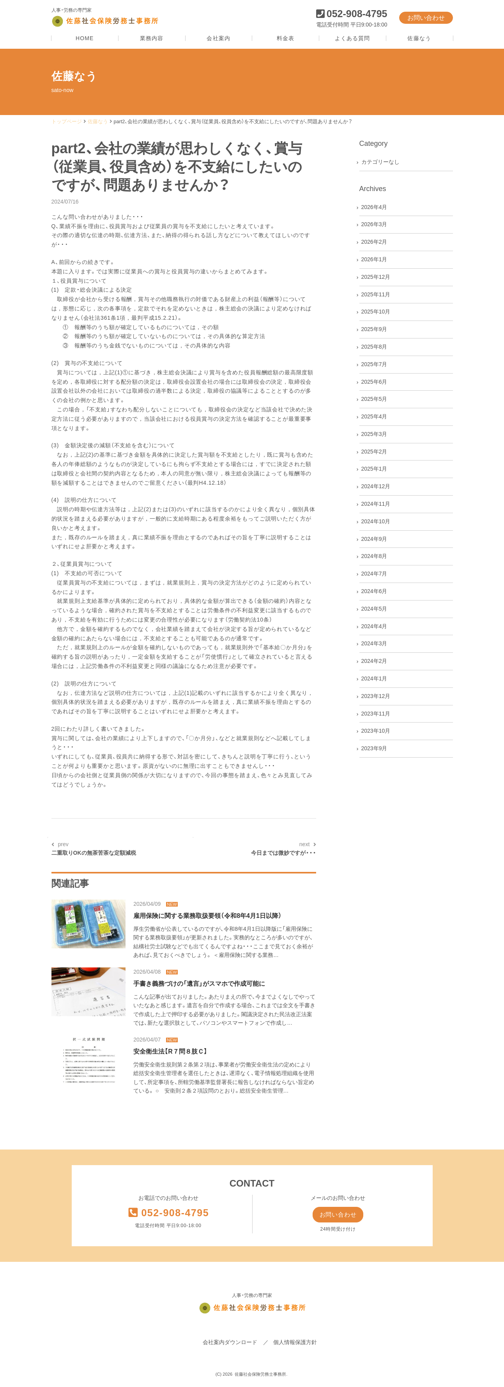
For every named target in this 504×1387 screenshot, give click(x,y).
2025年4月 (374, 416)
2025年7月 (374, 364)
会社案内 (218, 38)
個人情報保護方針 (295, 1343)
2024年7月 (374, 573)
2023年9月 (374, 748)
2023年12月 (376, 696)
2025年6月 (374, 382)
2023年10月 (376, 731)
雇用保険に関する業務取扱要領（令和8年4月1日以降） (207, 915)
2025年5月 (374, 399)
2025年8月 (374, 347)
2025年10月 (376, 311)
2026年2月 (374, 242)
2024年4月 (374, 626)
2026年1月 (374, 259)
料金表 (285, 38)
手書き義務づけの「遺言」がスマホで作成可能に (199, 983)
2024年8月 (374, 556)
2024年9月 (374, 539)
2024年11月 (376, 504)
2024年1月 (374, 678)
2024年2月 (374, 661)
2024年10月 (376, 521)
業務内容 (151, 38)
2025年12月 (376, 277)
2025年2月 (374, 451)
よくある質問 (352, 38)
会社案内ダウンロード (230, 1343)
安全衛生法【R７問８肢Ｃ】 (170, 1051)
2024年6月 (374, 591)
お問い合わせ (426, 17)
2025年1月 (374, 469)
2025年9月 (374, 329)
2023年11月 (376, 713)
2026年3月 (374, 224)
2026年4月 (374, 207)
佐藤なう (419, 38)
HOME (85, 38)
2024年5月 (374, 609)
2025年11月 (376, 294)
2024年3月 (374, 643)
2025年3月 (374, 434)
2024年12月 (376, 486)
